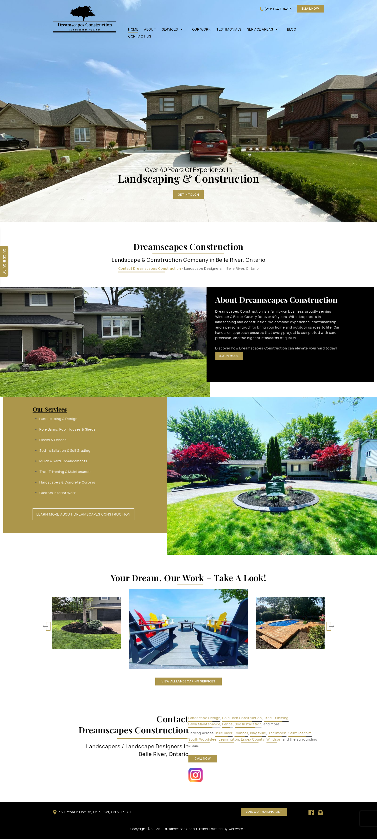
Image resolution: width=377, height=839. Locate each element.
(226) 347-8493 (278, 8)
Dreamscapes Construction (185, 828)
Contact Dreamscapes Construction (149, 109)
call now (361, 758)
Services (170, 29)
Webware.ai (237, 828)
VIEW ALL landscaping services (188, 522)
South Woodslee (361, 739)
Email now (310, 8)
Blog (291, 29)
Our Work (201, 29)
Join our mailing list (264, 812)
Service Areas (260, 29)
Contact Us (139, 36)
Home (133, 29)
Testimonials (228, 29)
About (150, 29)
